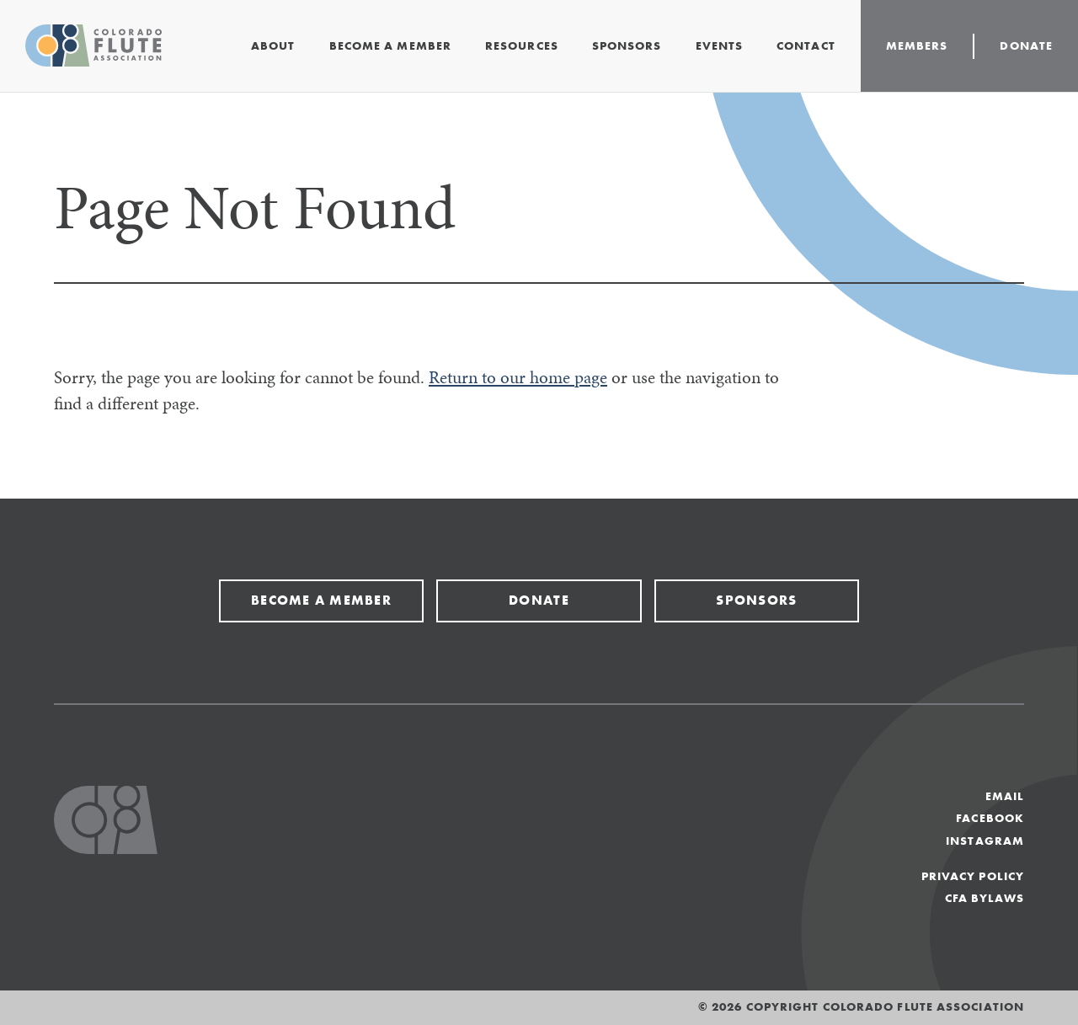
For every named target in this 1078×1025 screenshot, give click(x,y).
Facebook (990, 818)
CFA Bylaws (984, 898)
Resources (521, 46)
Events (720, 46)
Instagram (985, 841)
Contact (805, 46)
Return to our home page (518, 377)
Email (1004, 796)
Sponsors (627, 46)
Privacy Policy (972, 876)
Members (917, 46)
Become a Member (390, 46)
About (273, 46)
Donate (1026, 46)
